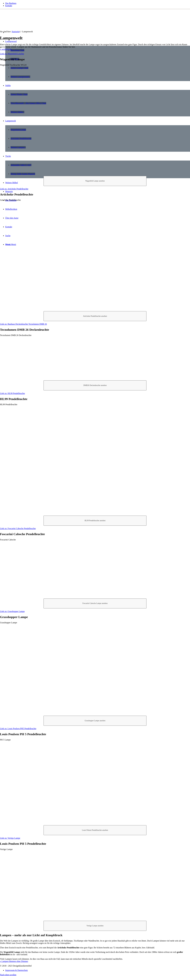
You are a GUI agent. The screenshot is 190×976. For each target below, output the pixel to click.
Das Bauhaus (10, 3)
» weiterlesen (5, 49)
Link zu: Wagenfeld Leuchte (12, 54)
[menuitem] (97, 3)
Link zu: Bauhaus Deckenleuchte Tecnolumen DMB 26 (23, 324)
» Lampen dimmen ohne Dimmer (14, 961)
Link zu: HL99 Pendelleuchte (12, 393)
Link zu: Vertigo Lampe (10, 838)
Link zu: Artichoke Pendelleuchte (14, 189)
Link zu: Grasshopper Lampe (12, 611)
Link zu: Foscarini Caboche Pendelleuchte (18, 528)
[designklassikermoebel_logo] (20, 21)
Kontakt (8, 5)
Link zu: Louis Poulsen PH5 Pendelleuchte (18, 728)
